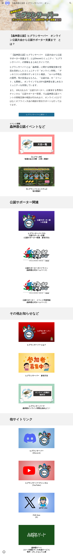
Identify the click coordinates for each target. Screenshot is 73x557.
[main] (36, 40)
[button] (2, 3)
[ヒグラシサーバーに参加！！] (36, 114)
